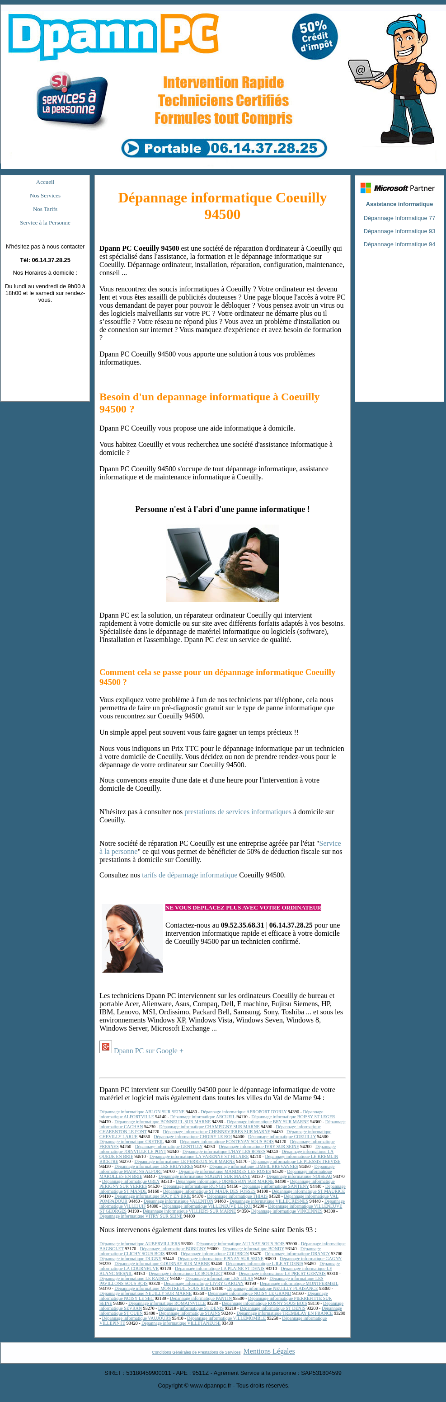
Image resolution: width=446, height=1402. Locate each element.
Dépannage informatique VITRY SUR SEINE (141, 1216)
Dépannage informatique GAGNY (311, 1258)
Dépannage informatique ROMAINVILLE (167, 1303)
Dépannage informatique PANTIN (201, 1298)
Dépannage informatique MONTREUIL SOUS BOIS (162, 1288)
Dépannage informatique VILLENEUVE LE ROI (207, 1206)
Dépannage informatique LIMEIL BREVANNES (253, 1166)
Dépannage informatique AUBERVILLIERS (139, 1243)
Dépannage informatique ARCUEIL (202, 1116)
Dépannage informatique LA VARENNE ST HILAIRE (199, 1156)
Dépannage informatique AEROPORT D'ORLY (243, 1111)
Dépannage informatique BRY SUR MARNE (268, 1121)
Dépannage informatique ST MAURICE (308, 1191)
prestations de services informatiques (237, 812)
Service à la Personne (45, 222)
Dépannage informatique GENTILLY (169, 1146)
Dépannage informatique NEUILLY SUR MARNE (145, 1293)
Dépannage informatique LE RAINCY (134, 1278)
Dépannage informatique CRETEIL (131, 1141)
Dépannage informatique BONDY (253, 1248)
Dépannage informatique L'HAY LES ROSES (224, 1151)
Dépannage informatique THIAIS (237, 1196)
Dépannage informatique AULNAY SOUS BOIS (240, 1243)
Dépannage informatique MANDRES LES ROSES (224, 1171)
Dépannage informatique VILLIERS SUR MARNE (189, 1211)
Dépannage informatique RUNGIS (194, 1186)
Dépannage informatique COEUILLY (282, 1136)
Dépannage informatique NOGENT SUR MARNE (204, 1176)
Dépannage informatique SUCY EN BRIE (152, 1196)
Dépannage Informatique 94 (400, 244)
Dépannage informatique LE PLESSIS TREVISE (296, 1161)
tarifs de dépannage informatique (189, 875)
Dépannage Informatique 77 (400, 218)
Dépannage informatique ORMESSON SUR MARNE (225, 1181)
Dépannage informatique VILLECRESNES (269, 1201)
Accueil (45, 181)
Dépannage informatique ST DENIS (191, 1308)
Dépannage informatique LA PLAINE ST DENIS (219, 1268)
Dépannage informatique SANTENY (275, 1186)
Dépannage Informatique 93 (400, 231)
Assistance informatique (399, 204)
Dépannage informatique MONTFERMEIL (299, 1283)
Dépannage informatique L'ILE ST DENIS (264, 1263)
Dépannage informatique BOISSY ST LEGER (293, 1116)
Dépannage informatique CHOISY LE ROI (193, 1136)
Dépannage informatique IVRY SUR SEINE (259, 1146)
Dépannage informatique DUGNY (130, 1258)
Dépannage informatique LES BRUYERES (153, 1166)
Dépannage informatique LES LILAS (219, 1278)
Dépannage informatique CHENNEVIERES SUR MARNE (216, 1131)
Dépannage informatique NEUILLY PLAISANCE (272, 1288)
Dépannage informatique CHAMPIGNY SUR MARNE (209, 1126)
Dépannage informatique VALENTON (178, 1201)
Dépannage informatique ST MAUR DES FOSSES (209, 1191)
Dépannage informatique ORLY (131, 1181)
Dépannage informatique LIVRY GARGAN (204, 1283)
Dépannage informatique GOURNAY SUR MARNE (162, 1263)
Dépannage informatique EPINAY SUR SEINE (220, 1258)
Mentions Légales (269, 1351)
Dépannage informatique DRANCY (297, 1253)
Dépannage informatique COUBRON (215, 1253)
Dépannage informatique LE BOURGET (185, 1273)
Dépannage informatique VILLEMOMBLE (226, 1318)
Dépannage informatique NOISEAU (300, 1176)
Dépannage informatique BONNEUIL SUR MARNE (162, 1121)
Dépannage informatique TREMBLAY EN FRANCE (284, 1313)
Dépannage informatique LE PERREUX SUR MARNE (185, 1161)
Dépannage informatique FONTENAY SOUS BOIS (227, 1141)
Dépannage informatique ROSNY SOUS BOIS (264, 1303)
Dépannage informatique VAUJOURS (136, 1318)
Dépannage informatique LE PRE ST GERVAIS (282, 1273)
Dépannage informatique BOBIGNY (173, 1248)
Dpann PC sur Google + (148, 1051)
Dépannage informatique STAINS (190, 1313)
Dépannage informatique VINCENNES (287, 1211)
